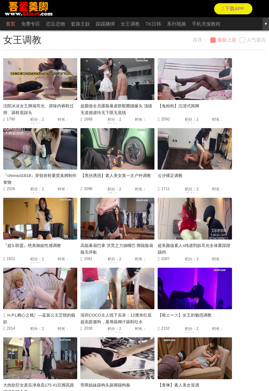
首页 (10, 24)
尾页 (183, 340)
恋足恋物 (55, 24)
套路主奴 (80, 24)
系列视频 (176, 24)
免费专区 (30, 24)
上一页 (92, 340)
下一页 (164, 340)
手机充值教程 (206, 24)
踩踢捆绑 (105, 24)
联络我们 (9, 372)
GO (197, 340)
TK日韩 (153, 24)
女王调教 (130, 24)
